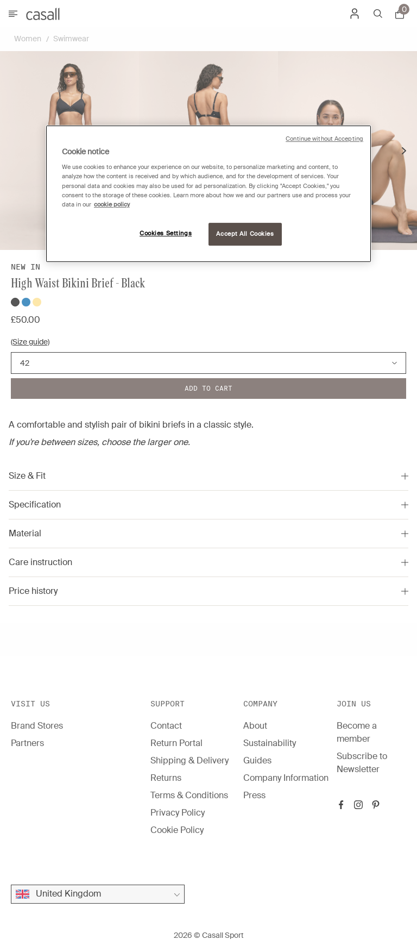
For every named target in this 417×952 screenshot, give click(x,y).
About (255, 725)
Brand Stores (37, 725)
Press (254, 795)
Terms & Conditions (189, 795)
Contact (166, 725)
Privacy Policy (177, 812)
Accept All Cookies (245, 234)
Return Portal (176, 743)
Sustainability (269, 743)
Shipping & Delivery (189, 760)
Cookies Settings (166, 233)
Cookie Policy (177, 830)
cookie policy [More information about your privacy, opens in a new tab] (112, 205)
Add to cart (208, 388)
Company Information (285, 778)
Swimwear (71, 38)
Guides (257, 760)
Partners (27, 743)
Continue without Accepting (324, 138)
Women (27, 38)
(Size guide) (30, 342)
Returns (165, 778)
